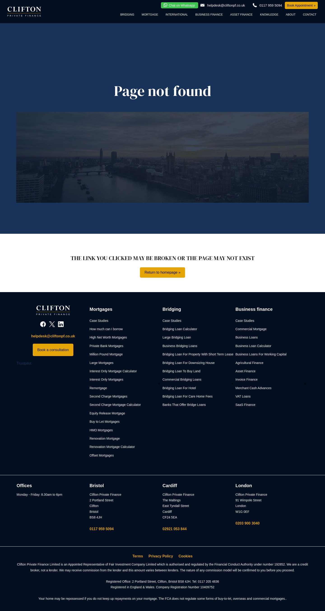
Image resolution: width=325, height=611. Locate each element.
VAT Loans (243, 396)
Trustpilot (24, 363)
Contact (309, 14)
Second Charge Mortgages (108, 396)
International (176, 14)
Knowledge (269, 14)
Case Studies (99, 321)
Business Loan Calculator (253, 346)
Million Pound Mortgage (106, 354)
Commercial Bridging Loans (181, 379)
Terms (137, 556)
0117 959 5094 (102, 529)
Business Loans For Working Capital (260, 354)
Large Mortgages (102, 363)
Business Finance (209, 14)
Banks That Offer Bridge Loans (184, 405)
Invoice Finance (246, 379)
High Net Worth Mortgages (108, 337)
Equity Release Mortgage (107, 413)
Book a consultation (53, 350)
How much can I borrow (106, 329)
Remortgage (98, 388)
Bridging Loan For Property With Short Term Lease (197, 354)
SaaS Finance (245, 405)
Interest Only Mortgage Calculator (113, 371)
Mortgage (150, 14)
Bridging (127, 14)
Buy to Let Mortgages (105, 421)
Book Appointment (300, 5)
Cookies (186, 556)
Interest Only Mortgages (106, 379)
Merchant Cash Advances (253, 388)
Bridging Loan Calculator (179, 329)
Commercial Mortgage (251, 329)
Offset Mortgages (102, 455)
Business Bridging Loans (179, 346)
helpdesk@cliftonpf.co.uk (226, 5)
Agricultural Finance (249, 363)
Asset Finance (241, 14)
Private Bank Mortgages (106, 346)
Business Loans (246, 337)
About (290, 14)
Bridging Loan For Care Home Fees (187, 396)
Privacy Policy (161, 556)
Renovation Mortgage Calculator (112, 447)
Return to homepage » (162, 272)
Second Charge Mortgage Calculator (115, 405)
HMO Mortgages (101, 430)
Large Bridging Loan (176, 337)
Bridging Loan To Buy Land (181, 371)
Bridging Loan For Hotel (179, 388)
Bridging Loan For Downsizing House (188, 363)
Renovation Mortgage (105, 438)
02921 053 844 (174, 529)
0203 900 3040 (247, 523)
